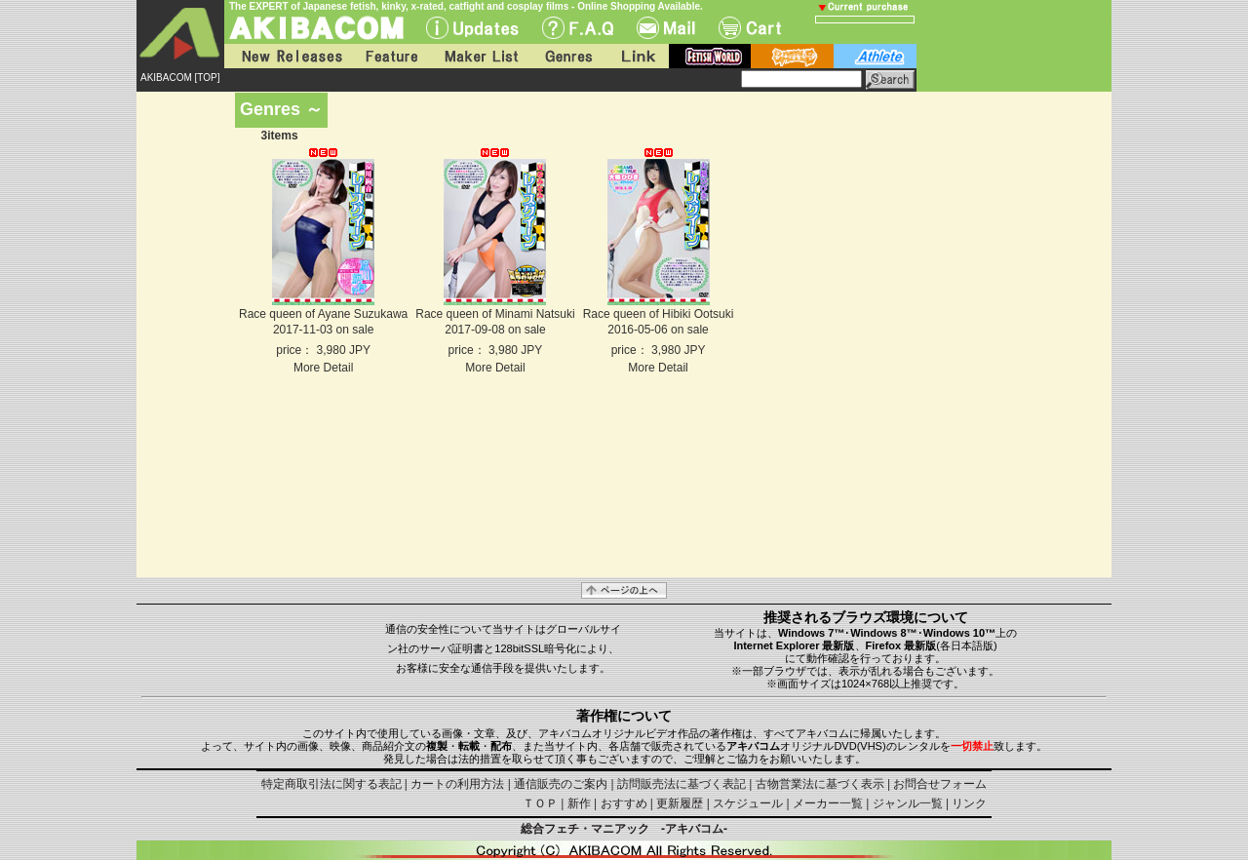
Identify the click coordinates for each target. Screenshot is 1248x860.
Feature (391, 56)
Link (636, 56)
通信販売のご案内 (560, 784)
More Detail (323, 367)
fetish (710, 56)
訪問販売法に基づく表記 (681, 784)
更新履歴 (679, 803)
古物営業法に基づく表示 (820, 784)
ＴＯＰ (540, 803)
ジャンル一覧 (908, 803)
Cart (750, 28)
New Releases (287, 56)
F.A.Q (577, 28)
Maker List (480, 56)
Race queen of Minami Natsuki (494, 314)
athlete (875, 56)
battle (792, 56)
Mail (666, 28)
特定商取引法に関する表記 (331, 784)
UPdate (472, 28)
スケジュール (748, 803)
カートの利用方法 (457, 784)
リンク (969, 803)
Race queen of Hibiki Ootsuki (658, 314)
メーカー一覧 (828, 803)
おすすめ (624, 803)
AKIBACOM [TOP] (180, 77)
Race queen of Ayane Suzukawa (323, 314)
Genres (567, 56)
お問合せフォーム (940, 784)
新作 (579, 803)
